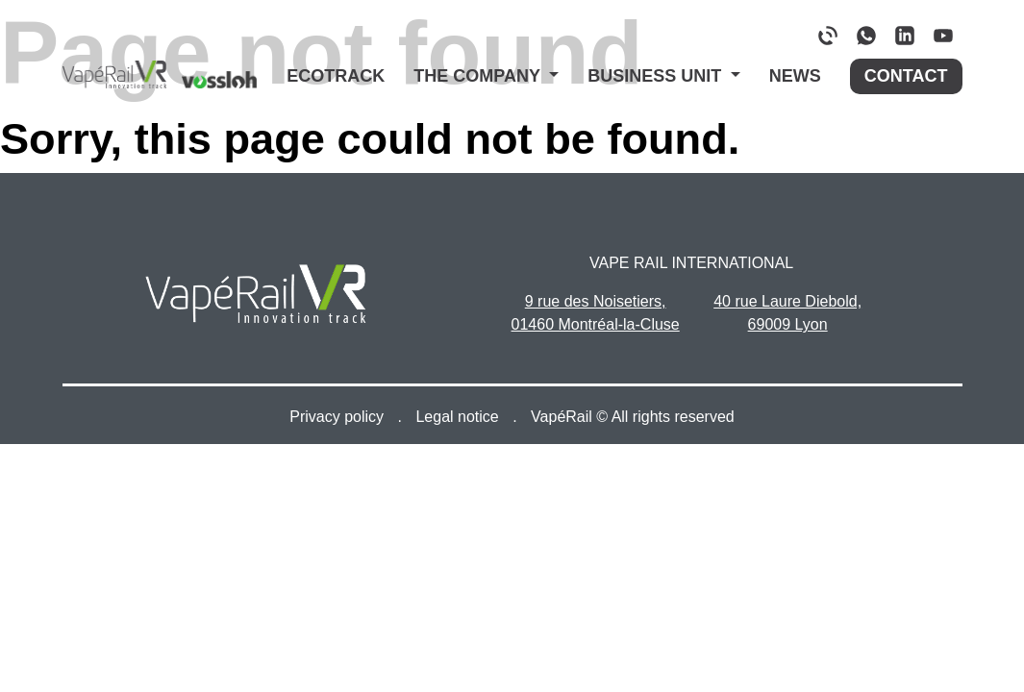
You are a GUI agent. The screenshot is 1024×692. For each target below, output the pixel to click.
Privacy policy (338, 416)
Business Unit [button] (656, 76)
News (795, 76)
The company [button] (478, 76)
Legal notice (459, 416)
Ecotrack (336, 76)
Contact (906, 76)
